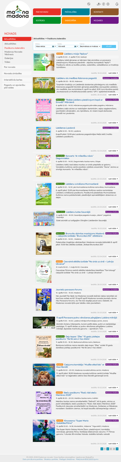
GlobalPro (89, 457)
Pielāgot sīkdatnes (67, 459)
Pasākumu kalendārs (14, 48)
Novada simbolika (13, 73)
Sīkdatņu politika (51, 459)
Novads (10, 34)
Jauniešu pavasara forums (69, 289)
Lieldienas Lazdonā (65, 128)
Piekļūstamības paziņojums (87, 459)
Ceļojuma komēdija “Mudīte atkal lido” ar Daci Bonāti (80, 365)
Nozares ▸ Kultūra (112, 100)
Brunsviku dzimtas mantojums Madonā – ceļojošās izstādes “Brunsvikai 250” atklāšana (80, 234)
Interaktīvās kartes (13, 80)
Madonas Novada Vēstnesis (13, 53)
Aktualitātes (10, 39)
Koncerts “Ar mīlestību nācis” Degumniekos (75, 157)
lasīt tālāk (112, 73)
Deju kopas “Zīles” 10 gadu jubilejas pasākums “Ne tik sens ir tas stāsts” (78, 337)
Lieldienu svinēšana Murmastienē (82, 184)
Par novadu (9, 67)
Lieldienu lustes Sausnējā (78, 212)
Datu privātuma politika (33, 459)
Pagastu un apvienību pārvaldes (14, 86)
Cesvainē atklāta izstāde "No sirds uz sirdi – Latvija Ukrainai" (85, 262)
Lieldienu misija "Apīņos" (76, 54)
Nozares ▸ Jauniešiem (110, 78)
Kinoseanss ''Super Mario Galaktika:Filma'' (72, 421)
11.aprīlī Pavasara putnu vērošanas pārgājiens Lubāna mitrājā (86, 317)
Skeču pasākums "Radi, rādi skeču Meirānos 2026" (76, 393)
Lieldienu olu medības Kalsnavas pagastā (76, 78)
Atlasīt (109, 46)
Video (7, 62)
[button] (117, 4)
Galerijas (8, 58)
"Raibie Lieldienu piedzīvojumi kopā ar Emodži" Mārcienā (79, 101)
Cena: (82, 44)
